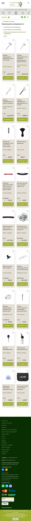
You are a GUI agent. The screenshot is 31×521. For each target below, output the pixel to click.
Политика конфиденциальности (10, 476)
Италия (4, 108)
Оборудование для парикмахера (12, 29)
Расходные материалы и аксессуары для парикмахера (15, 32)
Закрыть (15, 519)
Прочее (19, 149)
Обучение (4, 442)
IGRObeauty (20, 272)
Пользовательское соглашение (10, 478)
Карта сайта (5, 473)
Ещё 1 (5, 36)
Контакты (4, 427)
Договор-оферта (6, 480)
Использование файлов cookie (10, 474)
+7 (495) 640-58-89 (12, 457)
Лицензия (4, 425)
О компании (5, 420)
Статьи (3, 436)
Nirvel (18, 314)
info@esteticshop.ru (10, 460)
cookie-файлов (21, 516)
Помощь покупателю (7, 423)
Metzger (5, 66)
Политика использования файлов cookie (15, 513)
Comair (4, 149)
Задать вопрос (5, 434)
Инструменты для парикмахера (12, 27)
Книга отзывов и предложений (9, 431)
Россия (25, 272)
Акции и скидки (5, 449)
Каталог (4, 438)
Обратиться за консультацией (9, 429)
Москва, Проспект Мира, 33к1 (10, 464)
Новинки (4, 453)
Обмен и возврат (6, 447)
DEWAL (19, 192)
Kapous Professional (22, 65)
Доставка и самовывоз (7, 445)
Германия (9, 149)
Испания (22, 314)
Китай (18, 66)
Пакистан (9, 66)
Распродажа (5, 451)
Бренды (4, 440)
